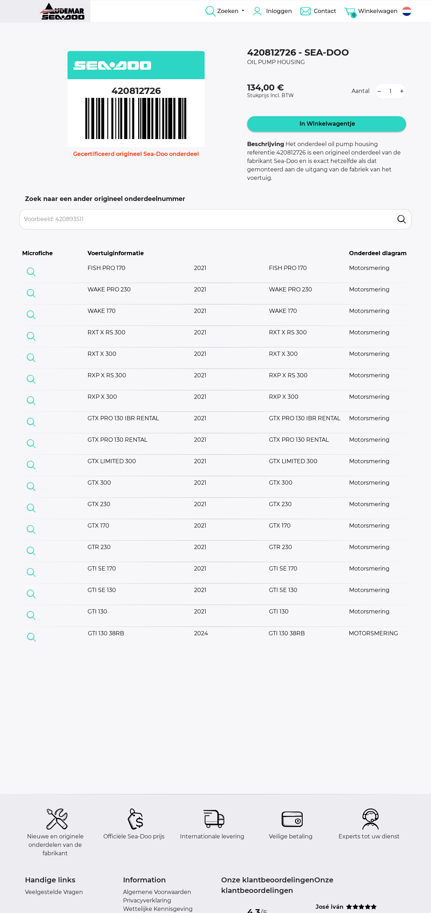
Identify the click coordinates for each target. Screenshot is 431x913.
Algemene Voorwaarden (157, 892)
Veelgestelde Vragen (54, 892)
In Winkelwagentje (326, 123)
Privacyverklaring (147, 900)
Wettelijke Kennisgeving (158, 909)
